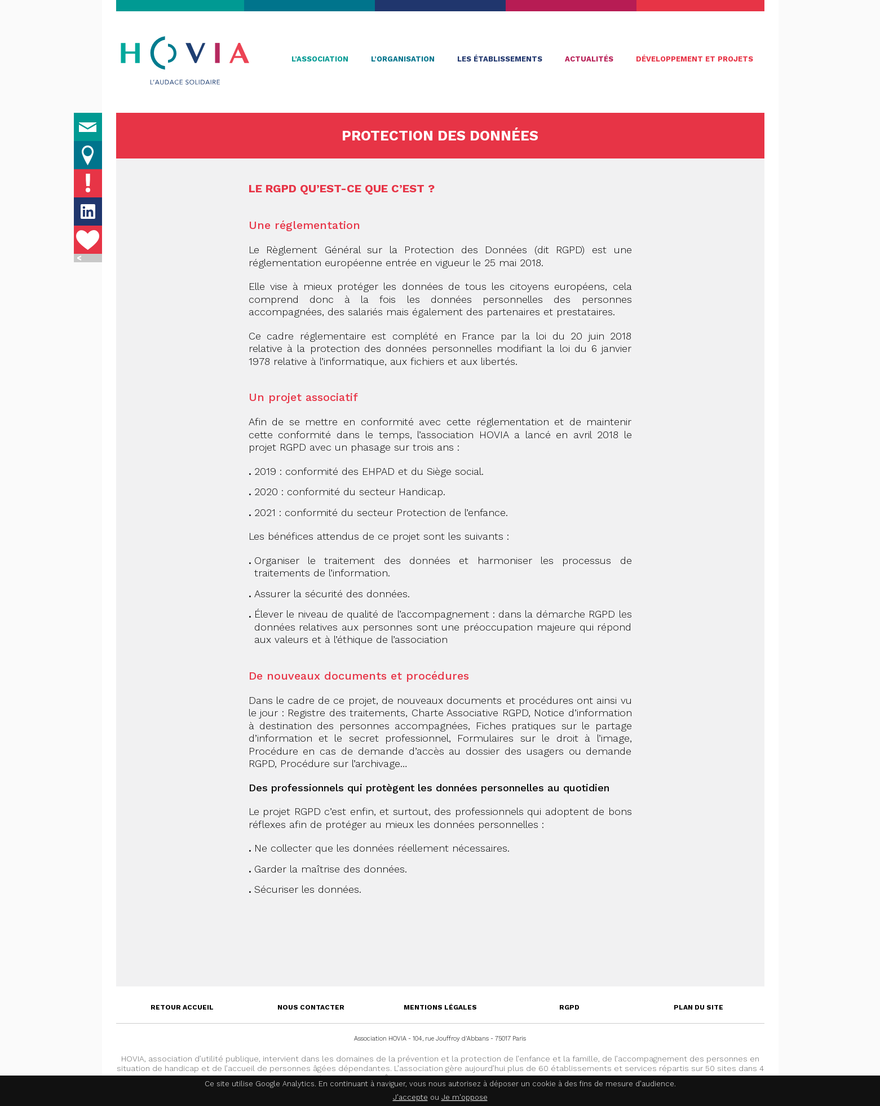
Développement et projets (694, 59)
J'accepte (410, 1097)
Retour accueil (182, 1007)
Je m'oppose (464, 1097)
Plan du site (698, 1007)
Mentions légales (440, 1007)
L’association (319, 59)
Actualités (589, 59)
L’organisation (403, 59)
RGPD (569, 1007)
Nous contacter (310, 1007)
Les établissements (499, 59)
